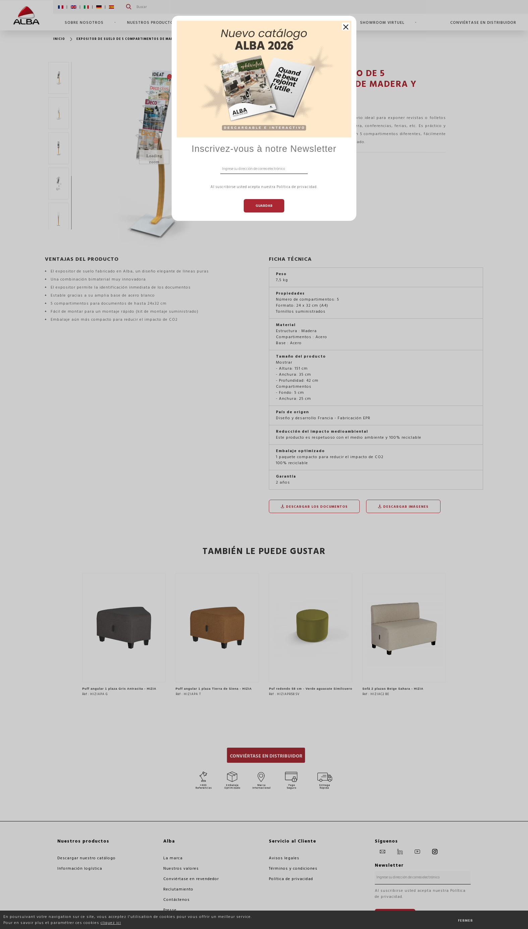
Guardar (264, 205)
